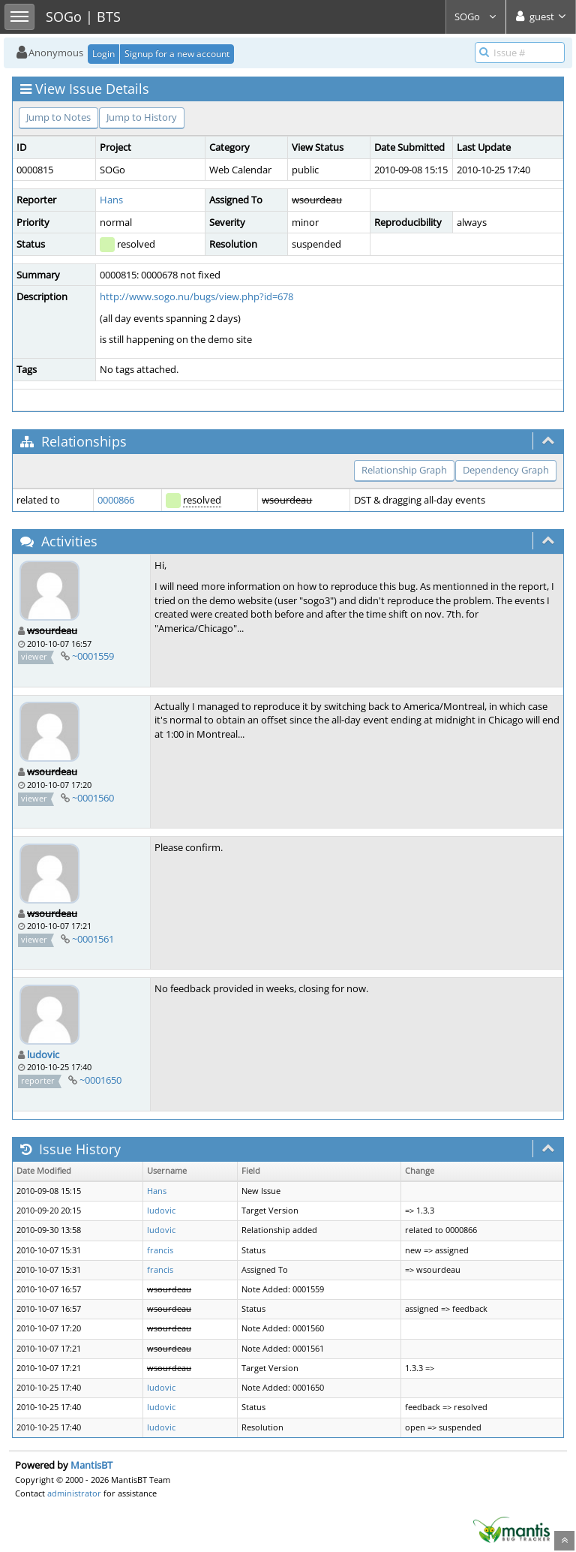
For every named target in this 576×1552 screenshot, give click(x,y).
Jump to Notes (58, 117)
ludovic (43, 1054)
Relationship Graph (404, 470)
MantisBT (91, 1465)
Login (103, 53)
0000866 (116, 500)
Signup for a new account (177, 53)
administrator (74, 1493)
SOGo (476, 16)
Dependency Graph (506, 470)
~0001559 (93, 656)
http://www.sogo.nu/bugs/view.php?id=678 (196, 296)
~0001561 (93, 939)
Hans (111, 199)
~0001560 (93, 798)
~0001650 (101, 1080)
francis (160, 1250)
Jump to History (141, 117)
